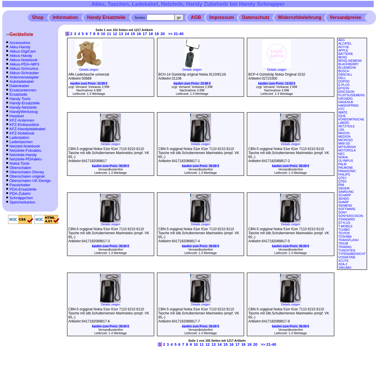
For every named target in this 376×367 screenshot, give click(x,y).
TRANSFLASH (348, 240)
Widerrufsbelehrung (299, 17)
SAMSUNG (346, 191)
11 (109, 34)
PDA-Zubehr (20, 193)
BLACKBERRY (348, 64)
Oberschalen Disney (26, 172)
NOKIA (343, 157)
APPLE (343, 50)
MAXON (344, 133)
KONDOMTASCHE (351, 119)
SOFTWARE (347, 209)
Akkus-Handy (20, 55)
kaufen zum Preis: (89, 83)
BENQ (342, 57)
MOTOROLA (347, 150)
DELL (342, 78)
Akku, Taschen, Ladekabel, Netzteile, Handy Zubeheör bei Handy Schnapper (188, 4)
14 (127, 34)
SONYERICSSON (350, 216)
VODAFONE (347, 257)
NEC (341, 153)
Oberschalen (20, 168)
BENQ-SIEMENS (350, 60)
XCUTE (343, 260)
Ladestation (19, 137)
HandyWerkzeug (23, 111)
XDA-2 (342, 264)
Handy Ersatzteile (106, 17)
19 (157, 34)
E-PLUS (344, 85)
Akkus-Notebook (23, 60)
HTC (341, 109)
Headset (16, 116)
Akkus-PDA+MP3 (24, 64)
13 (121, 34)
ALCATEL (345, 43)
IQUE (342, 116)
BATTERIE (345, 53)
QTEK (342, 181)
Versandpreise (345, 17)
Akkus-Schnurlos (23, 68)
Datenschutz (255, 17)
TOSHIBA (345, 236)
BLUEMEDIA (347, 67)
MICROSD (345, 140)
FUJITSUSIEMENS (351, 95)
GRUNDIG (345, 98)
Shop (38, 17)
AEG (341, 40)
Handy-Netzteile (23, 107)
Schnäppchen (21, 198)
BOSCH (343, 71)
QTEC (342, 178)
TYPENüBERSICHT (352, 253)
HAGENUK (346, 102)
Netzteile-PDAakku (25, 159)
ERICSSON (346, 91)
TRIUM (343, 243)
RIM (341, 185)
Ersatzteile (18, 94)
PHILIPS (344, 174)
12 (115, 34)
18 (151, 34)
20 (163, 34)
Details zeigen (89, 68)
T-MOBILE (345, 226)
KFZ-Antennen (21, 120)
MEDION (344, 136)
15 (133, 34)
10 (103, 34)
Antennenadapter (24, 77)
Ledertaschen (21, 142)
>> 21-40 (175, 34)
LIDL (341, 129)
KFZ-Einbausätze (24, 124)
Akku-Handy (19, 47)
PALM (342, 164)
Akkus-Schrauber (24, 73)
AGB (196, 17)
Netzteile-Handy (23, 155)
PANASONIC (347, 171)
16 (139, 34)
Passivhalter (19, 185)
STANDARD (346, 219)
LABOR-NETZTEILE (346, 124)
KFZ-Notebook (21, 133)
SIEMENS (345, 205)
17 (145, 34)
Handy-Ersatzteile (24, 103)
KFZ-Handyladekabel (27, 129)
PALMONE (345, 167)
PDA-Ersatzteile (22, 189)
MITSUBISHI (347, 147)
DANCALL (345, 74)
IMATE (343, 112)
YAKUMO (344, 267)
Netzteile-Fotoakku (25, 150)
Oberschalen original (27, 176)
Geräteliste (21, 34)
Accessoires (19, 43)
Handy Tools (19, 99)
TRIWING (345, 247)
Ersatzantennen (22, 90)
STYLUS (344, 222)
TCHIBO (344, 229)
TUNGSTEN (346, 250)
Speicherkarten (22, 202)
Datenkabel (19, 86)
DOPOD (344, 81)
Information (65, 17)
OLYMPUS (345, 160)
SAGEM (344, 188)
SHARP (343, 202)
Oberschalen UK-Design (30, 180)
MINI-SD (344, 143)
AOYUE (343, 47)
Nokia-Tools (19, 163)
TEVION (344, 233)
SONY (342, 212)
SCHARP (344, 195)
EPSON (343, 88)
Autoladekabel (21, 81)
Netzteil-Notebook (24, 146)
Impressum (221, 17)
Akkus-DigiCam (22, 51)
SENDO (343, 198)
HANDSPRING (348, 105)
